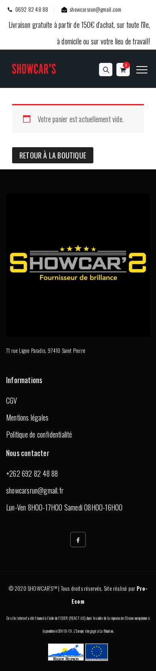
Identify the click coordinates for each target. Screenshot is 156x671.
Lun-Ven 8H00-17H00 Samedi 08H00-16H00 (64, 507)
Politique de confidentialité (39, 434)
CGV (11, 400)
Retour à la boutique (52, 155)
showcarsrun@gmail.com (90, 9)
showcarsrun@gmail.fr (34, 490)
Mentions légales (27, 417)
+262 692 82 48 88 (32, 473)
